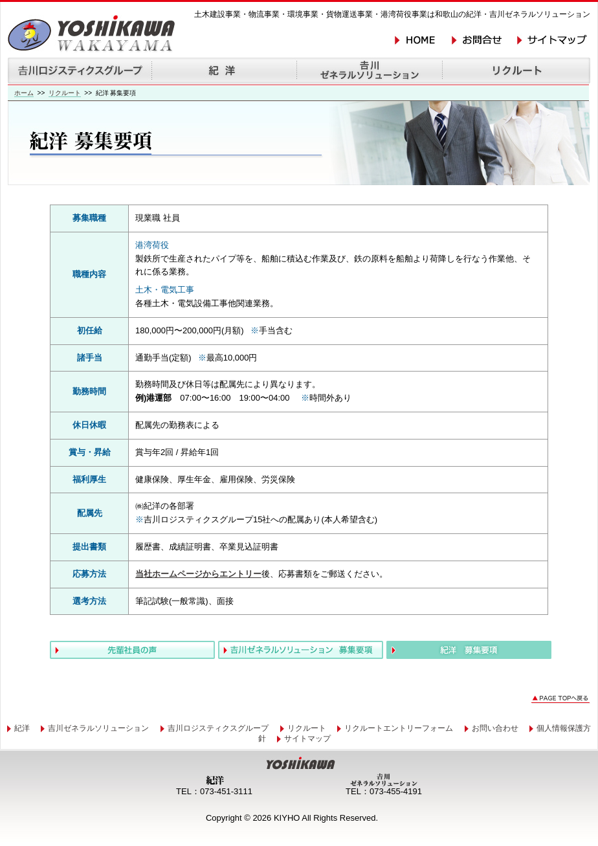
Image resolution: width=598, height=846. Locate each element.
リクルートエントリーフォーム (398, 728)
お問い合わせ (495, 728)
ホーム (24, 92)
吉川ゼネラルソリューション (98, 728)
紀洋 (22, 728)
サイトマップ (307, 738)
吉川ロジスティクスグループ (218, 728)
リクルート (65, 92)
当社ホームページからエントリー (198, 574)
